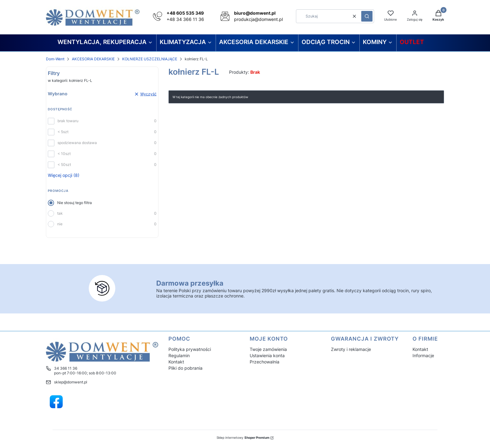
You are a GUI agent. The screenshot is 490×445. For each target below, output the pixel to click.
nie (59, 224)
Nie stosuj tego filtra (74, 202)
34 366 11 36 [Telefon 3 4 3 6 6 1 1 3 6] (65, 368)
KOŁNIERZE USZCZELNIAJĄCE (149, 59)
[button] (366, 16)
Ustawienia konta (267, 355)
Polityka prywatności (189, 349)
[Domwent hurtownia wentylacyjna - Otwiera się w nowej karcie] (56, 402)
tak (60, 213)
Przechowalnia (264, 361)
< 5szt (63, 131)
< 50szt (64, 164)
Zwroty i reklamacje (351, 349)
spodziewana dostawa (77, 142)
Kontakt (176, 361)
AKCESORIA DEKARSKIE (93, 59)
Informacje (423, 355)
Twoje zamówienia (268, 349)
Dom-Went (55, 59)
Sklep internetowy (243, 437)
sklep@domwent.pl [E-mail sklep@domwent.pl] (70, 382)
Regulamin (179, 355)
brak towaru (68, 120)
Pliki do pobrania (185, 368)
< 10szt (64, 153)
